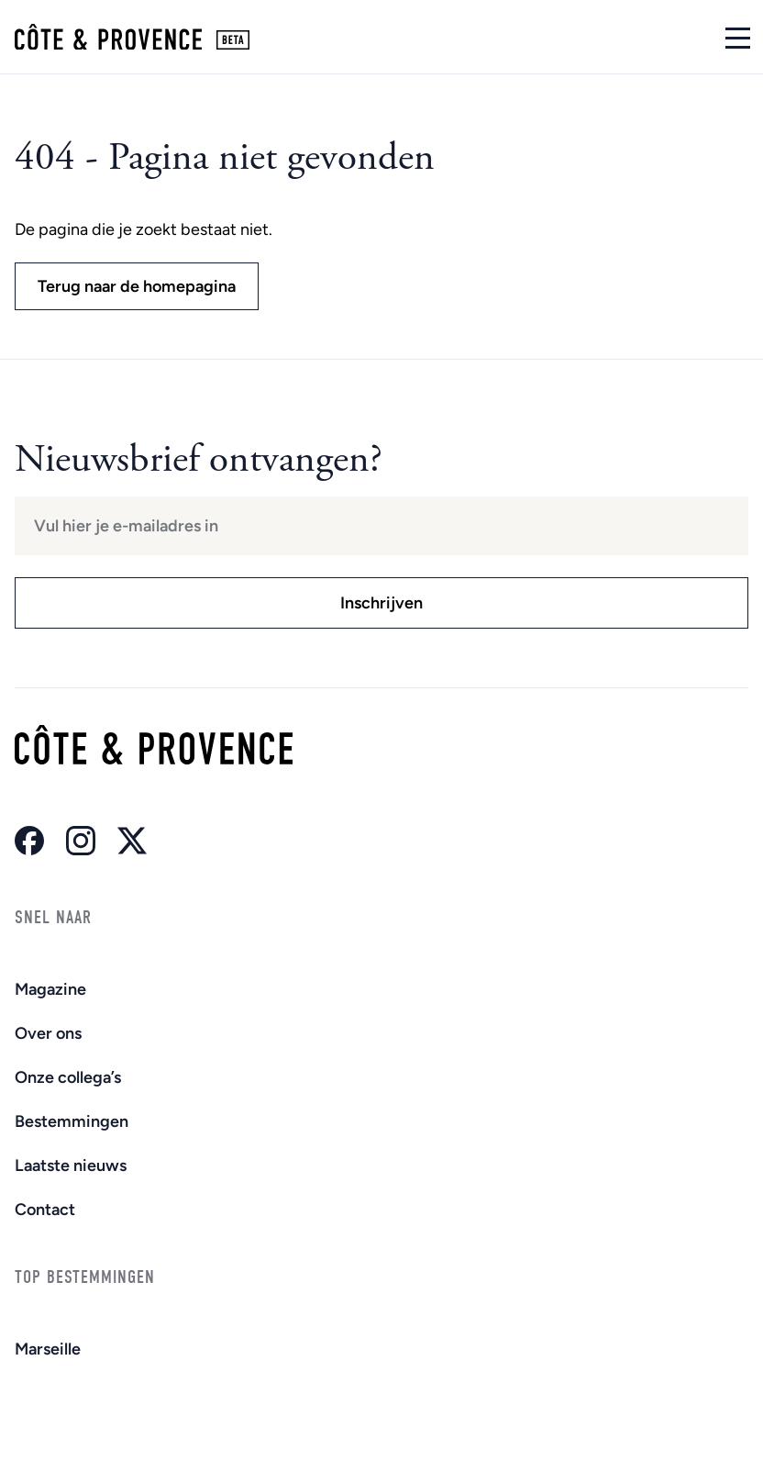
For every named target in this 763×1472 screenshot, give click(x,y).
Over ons (48, 1033)
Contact (45, 1209)
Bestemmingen (71, 1121)
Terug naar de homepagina (137, 286)
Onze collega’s (68, 1077)
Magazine (50, 989)
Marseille (48, 1349)
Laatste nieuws (71, 1165)
